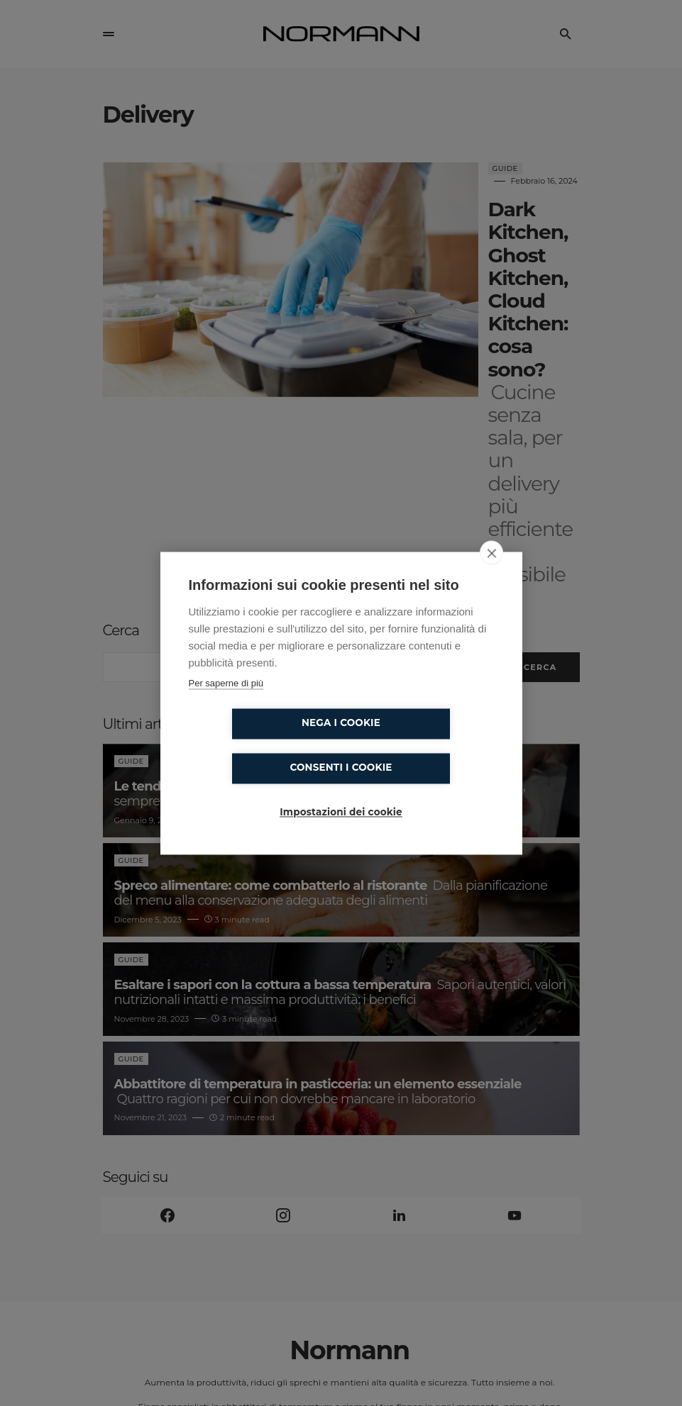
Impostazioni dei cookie (341, 790)
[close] (491, 574)
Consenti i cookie (422, 746)
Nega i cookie (259, 746)
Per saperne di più (226, 705)
